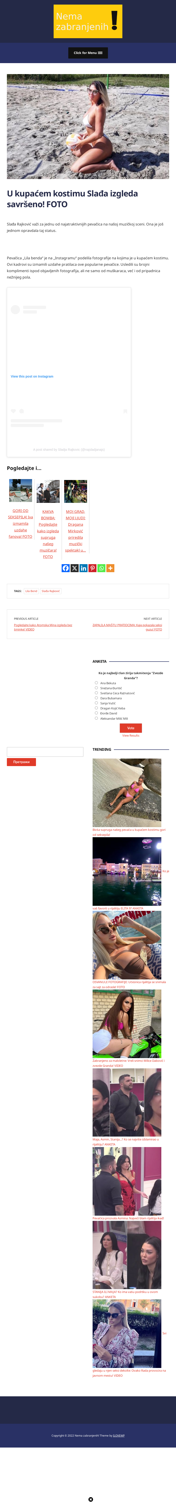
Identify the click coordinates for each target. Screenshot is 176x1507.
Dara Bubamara (111, 698)
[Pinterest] (92, 568)
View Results (130, 735)
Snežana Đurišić (111, 688)
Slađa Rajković (51, 591)
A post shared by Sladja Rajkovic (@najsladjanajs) (69, 449)
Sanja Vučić (108, 703)
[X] (75, 568)
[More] (110, 568)
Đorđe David (108, 713)
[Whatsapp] (101, 568)
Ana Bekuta (108, 683)
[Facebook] (66, 568)
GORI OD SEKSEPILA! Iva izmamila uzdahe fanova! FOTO (20, 514)
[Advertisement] (41, 727)
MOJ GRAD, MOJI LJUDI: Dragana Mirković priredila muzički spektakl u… (75, 521)
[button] (88, 53)
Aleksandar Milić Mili (114, 718)
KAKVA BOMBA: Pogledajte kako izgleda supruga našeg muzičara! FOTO (48, 525)
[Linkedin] (84, 568)
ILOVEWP (119, 1495)
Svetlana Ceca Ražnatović (117, 693)
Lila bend (31, 591)
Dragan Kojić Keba (112, 708)
